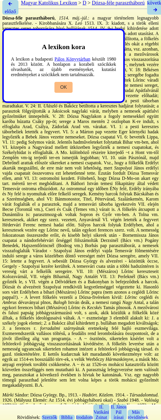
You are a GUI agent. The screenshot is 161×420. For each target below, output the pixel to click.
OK (63, 87)
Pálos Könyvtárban (72, 59)
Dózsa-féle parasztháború (118, 3)
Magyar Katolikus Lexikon (49, 3)
